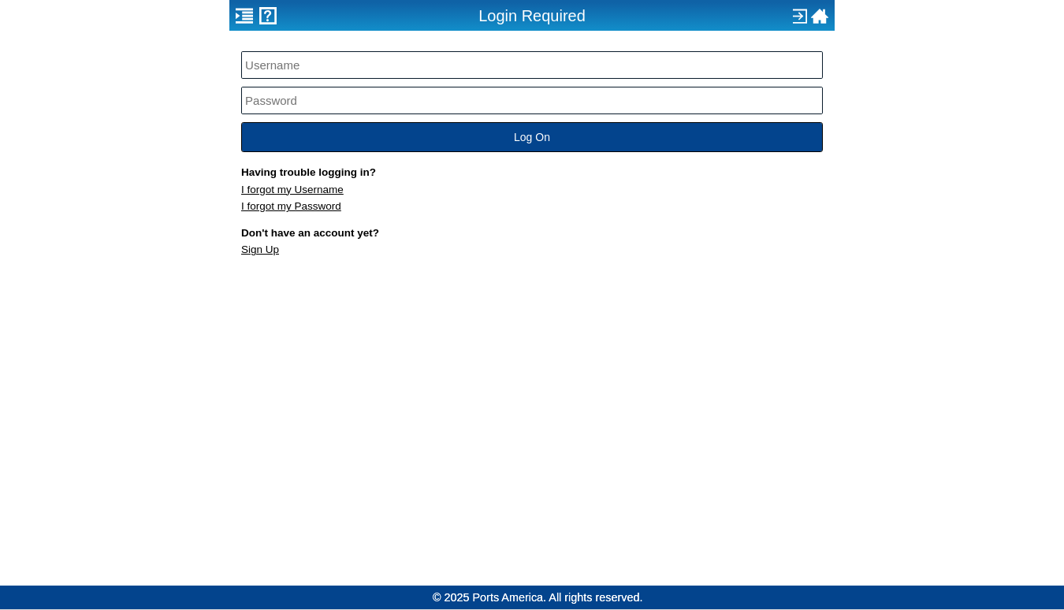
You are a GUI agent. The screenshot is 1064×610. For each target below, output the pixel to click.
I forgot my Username (292, 189)
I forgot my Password (291, 206)
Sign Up (260, 249)
